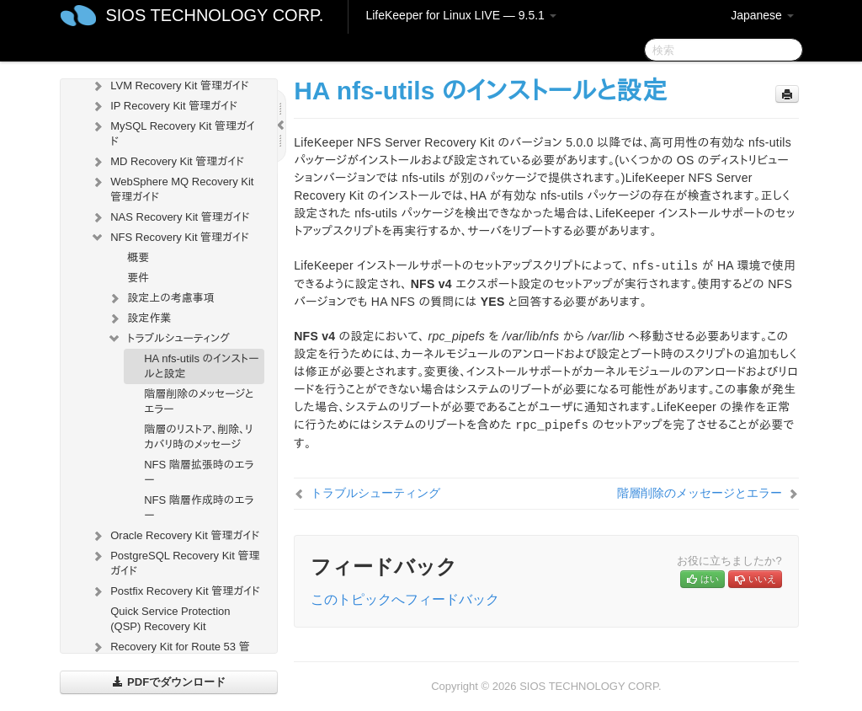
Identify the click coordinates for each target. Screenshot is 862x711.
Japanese (762, 15)
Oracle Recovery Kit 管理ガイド (174, 536)
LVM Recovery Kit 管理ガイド (169, 86)
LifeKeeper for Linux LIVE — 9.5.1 (460, 15)
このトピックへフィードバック (405, 599)
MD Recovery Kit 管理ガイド (167, 162)
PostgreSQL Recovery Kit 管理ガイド (174, 561)
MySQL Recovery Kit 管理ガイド (172, 131)
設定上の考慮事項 (161, 298)
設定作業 (139, 318)
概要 (138, 257)
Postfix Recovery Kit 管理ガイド (175, 591)
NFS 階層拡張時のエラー (198, 472)
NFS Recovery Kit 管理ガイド (169, 237)
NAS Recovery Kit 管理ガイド (169, 217)
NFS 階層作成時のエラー (198, 507)
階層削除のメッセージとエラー (198, 401)
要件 (138, 277)
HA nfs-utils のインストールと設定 (201, 366)
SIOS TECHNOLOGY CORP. (214, 15)
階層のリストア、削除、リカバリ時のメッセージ (198, 437)
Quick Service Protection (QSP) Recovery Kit (170, 619)
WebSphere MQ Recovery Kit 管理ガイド (171, 187)
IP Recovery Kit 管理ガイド (163, 106)
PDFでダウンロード (169, 682)
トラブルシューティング (168, 339)
